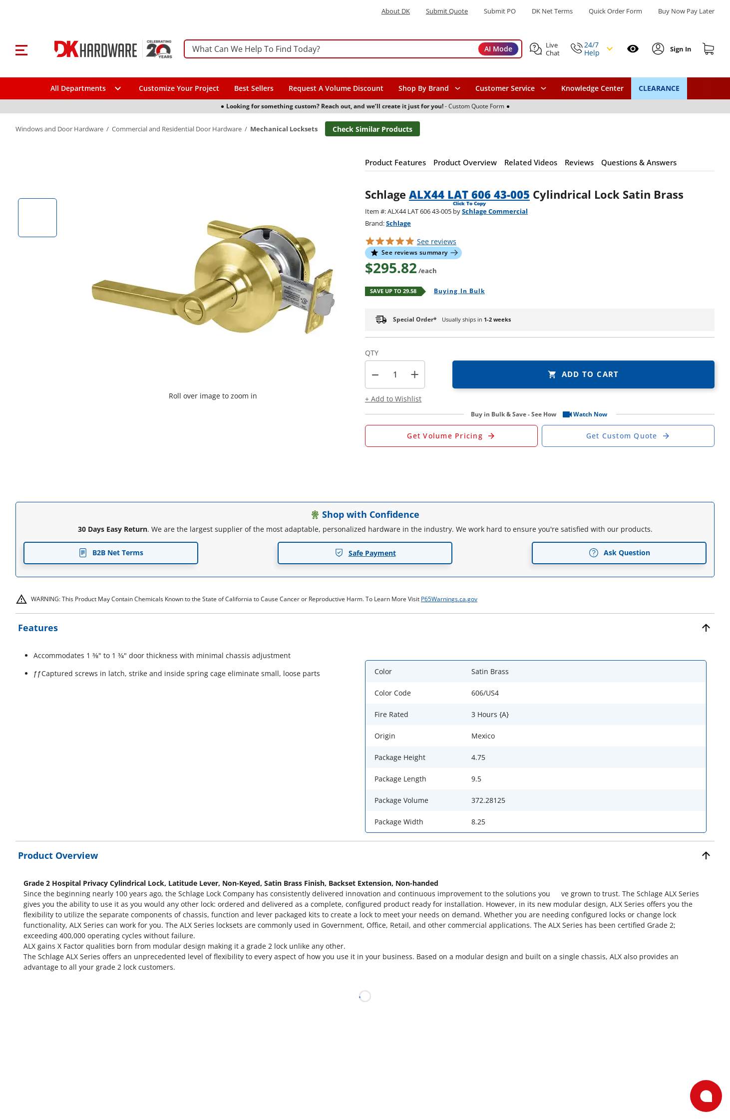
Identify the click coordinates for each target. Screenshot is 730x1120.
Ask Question (619, 553)
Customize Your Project (179, 88)
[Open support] (706, 1096)
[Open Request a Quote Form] (451, 436)
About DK (395, 11)
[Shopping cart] (709, 49)
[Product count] (395, 374)
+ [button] (414, 374)
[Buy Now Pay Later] (686, 11)
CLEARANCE (659, 88)
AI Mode (498, 48)
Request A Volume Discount (336, 88)
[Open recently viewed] (633, 48)
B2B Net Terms (110, 552)
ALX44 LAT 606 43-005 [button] (469, 194)
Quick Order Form (615, 11)
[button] (21, 49)
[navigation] (510, 88)
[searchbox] (353, 49)
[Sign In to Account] (680, 49)
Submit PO (500, 11)
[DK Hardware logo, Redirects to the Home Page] (102, 48)
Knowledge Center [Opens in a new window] (592, 88)
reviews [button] (436, 241)
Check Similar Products (372, 129)
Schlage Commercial (495, 211)
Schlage (398, 223)
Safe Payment (365, 553)
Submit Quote (447, 11)
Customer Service (505, 88)
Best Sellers (254, 88)
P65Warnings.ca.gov (449, 599)
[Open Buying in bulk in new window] (455, 292)
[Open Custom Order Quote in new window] (628, 436)
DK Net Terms (552, 11)
